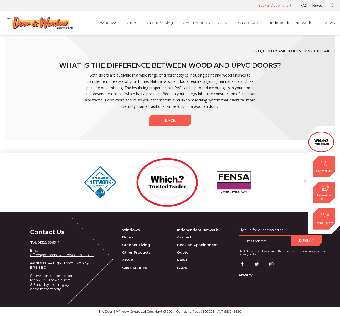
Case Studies (134, 268)
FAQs (305, 5)
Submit (307, 240)
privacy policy (247, 254)
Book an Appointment (274, 5)
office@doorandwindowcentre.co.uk (62, 255)
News (317, 5)
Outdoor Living (136, 245)
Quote (182, 252)
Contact (184, 237)
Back (170, 120)
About (127, 260)
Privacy (246, 275)
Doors (127, 237)
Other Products (136, 252)
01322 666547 (48, 242)
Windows (131, 230)
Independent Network (197, 230)
